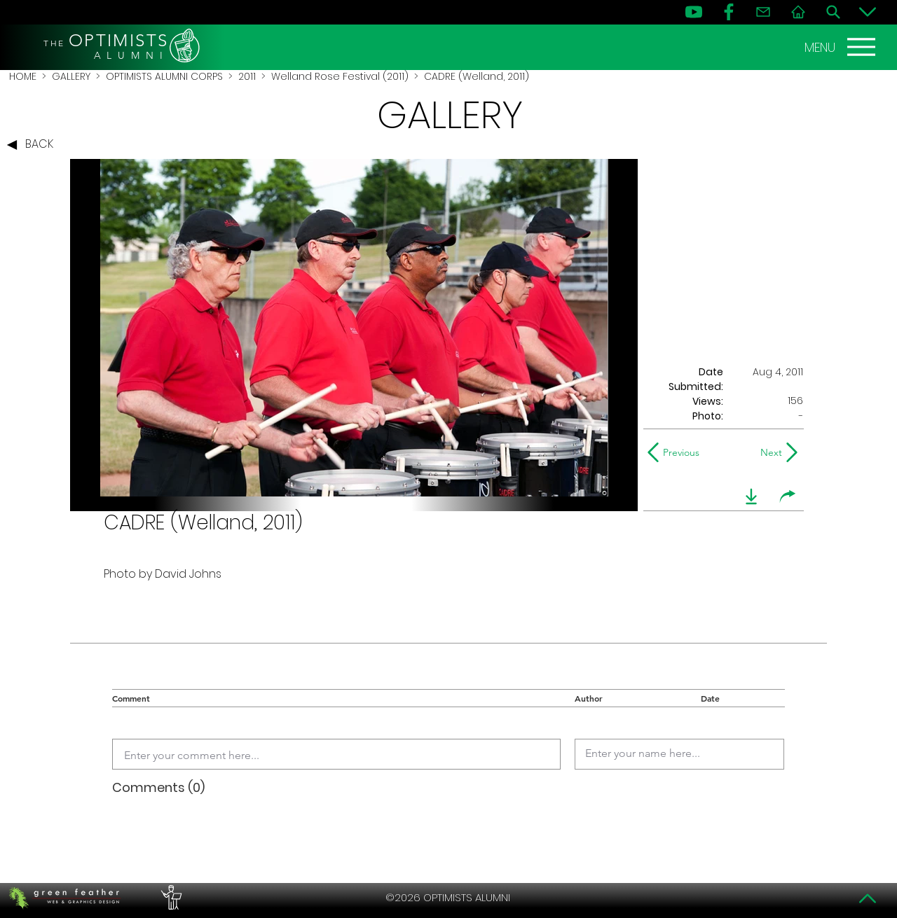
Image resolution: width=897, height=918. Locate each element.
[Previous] (676, 452)
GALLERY (71, 76)
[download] (751, 496)
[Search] (833, 12)
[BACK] (34, 145)
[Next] (768, 452)
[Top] (867, 898)
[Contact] (763, 12)
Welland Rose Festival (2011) (340, 76)
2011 (247, 76)
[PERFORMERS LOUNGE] (170, 898)
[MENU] (841, 46)
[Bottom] (867, 12)
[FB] (729, 12)
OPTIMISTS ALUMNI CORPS (164, 76)
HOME (22, 76)
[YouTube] (694, 12)
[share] (788, 496)
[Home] (798, 12)
